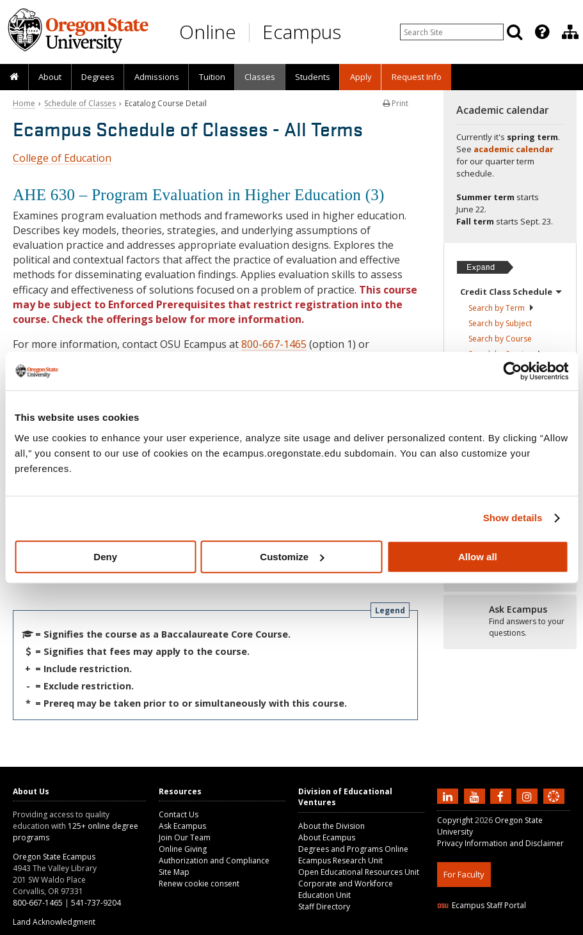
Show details (513, 517)
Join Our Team (185, 837)
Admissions (156, 76)
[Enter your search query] (452, 32)
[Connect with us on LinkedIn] (449, 795)
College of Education (62, 158)
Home (24, 103)
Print (395, 103)
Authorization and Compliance (214, 860)
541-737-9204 (96, 902)
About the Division (331, 826)
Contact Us (178, 814)
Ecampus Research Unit (340, 860)
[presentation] (541, 32)
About (49, 76)
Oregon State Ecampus (54, 856)
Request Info (417, 76)
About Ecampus (326, 837)
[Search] (514, 32)
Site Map (174, 872)
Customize (292, 556)
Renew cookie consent (199, 883)
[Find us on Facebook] (502, 795)
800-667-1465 (274, 344)
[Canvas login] (553, 806)
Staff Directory (324, 906)
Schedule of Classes (80, 103)
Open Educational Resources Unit (358, 872)
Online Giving (183, 849)
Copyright (455, 820)
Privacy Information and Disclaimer (500, 843)
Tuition (212, 76)
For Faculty (463, 874)
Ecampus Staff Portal (481, 905)
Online (207, 32)
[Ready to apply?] (510, 621)
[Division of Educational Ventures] (570, 32)
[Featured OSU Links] (542, 32)
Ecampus (301, 32)
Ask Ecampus (182, 826)
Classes (259, 76)
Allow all (477, 556)
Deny (105, 556)
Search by (501, 307)
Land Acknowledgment (54, 921)
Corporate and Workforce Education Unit (345, 889)
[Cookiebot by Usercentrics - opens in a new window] (512, 371)
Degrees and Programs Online (353, 849)
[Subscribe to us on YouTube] (476, 795)
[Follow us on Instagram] (528, 795)
